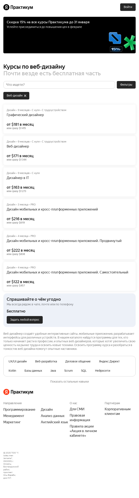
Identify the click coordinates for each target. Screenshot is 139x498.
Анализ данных (52, 416)
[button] (69, 310)
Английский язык (54, 422)
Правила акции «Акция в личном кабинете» (83, 431)
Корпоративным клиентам (118, 411)
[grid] (15, 94)
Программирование (19, 410)
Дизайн (47, 410)
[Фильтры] (126, 85)
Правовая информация (80, 417)
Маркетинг (12, 422)
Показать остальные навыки (69, 381)
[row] (16, 95)
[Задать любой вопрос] (25, 320)
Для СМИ (77, 409)
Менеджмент (13, 416)
